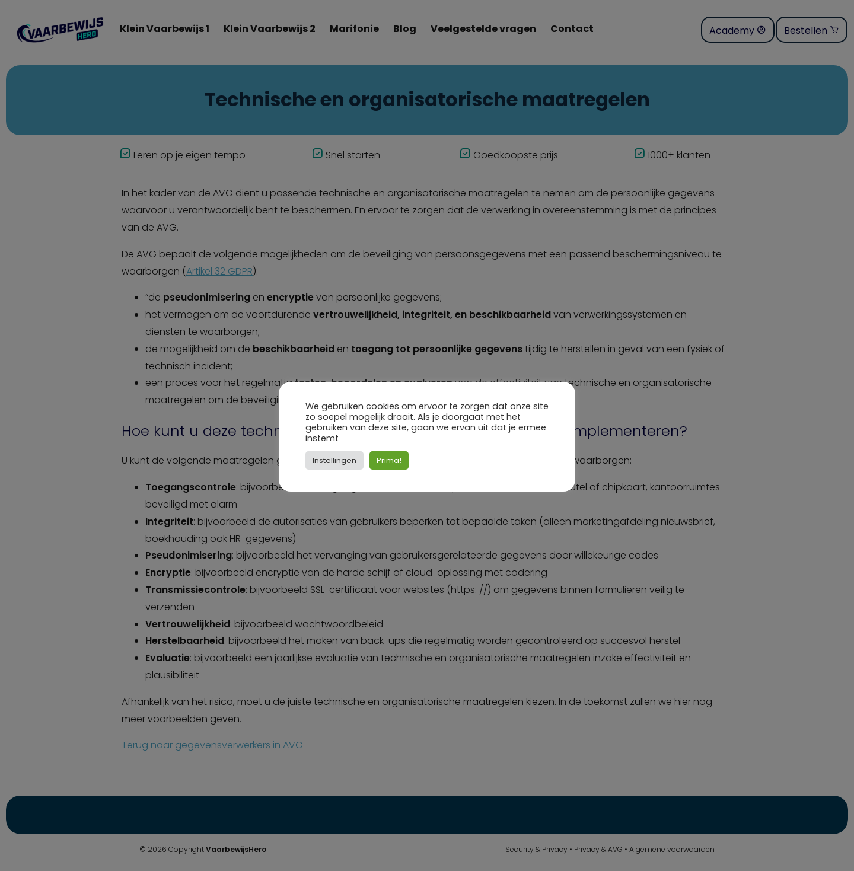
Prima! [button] (389, 460)
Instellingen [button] (334, 460)
